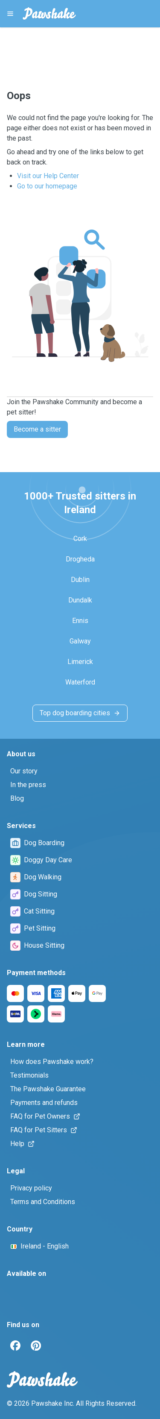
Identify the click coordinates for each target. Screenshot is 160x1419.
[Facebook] (15, 1345)
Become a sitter (37, 429)
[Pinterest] (35, 1345)
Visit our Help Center (48, 176)
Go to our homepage (47, 186)
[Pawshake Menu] (10, 13)
